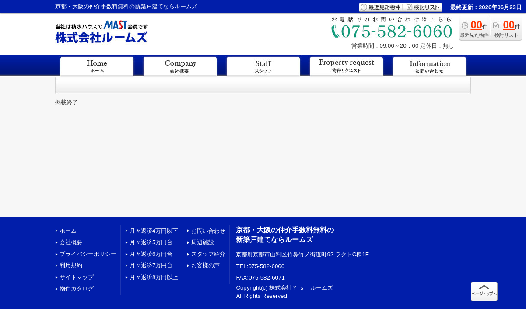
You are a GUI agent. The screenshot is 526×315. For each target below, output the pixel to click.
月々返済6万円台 (151, 254)
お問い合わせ (208, 231)
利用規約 (71, 265)
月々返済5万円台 (151, 242)
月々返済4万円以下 (154, 231)
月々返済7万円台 (151, 265)
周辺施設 (202, 242)
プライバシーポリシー (88, 254)
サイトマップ (77, 277)
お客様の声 (205, 265)
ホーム (68, 231)
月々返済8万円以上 (154, 277)
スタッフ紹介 (208, 254)
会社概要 (71, 242)
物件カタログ (77, 288)
